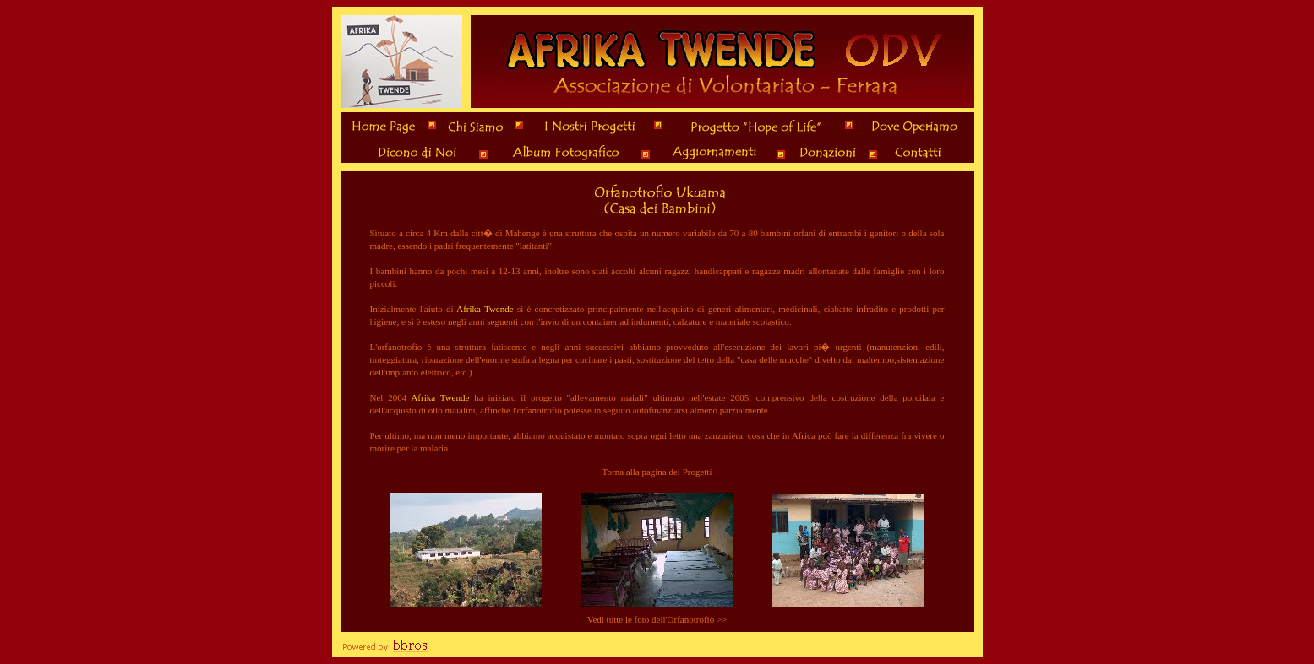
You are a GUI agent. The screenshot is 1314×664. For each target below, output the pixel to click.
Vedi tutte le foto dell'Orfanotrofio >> (657, 619)
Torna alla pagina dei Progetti (657, 472)
